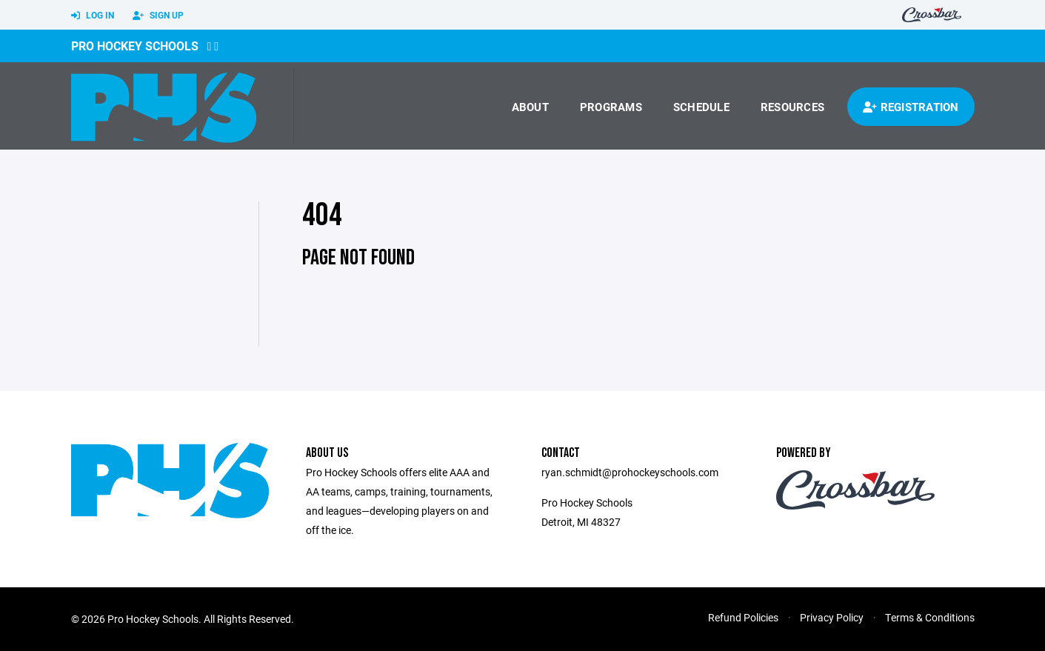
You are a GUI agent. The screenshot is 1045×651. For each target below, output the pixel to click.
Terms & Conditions (930, 617)
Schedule (701, 106)
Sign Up (158, 15)
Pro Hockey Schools (134, 45)
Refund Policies (743, 617)
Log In (92, 15)
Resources (792, 106)
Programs (611, 106)
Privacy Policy (832, 617)
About (530, 106)
